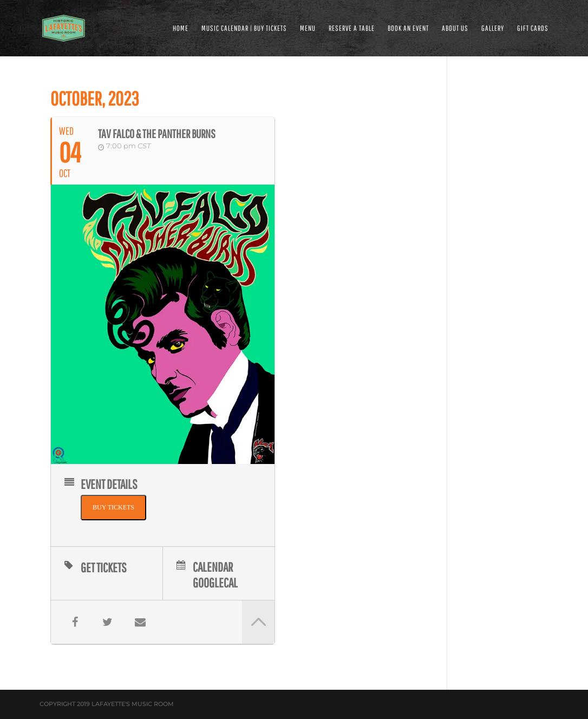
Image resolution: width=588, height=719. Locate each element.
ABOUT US (455, 28)
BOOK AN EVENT (408, 28)
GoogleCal (215, 582)
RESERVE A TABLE (352, 28)
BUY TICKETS (113, 507)
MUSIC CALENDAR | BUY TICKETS (244, 28)
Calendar (213, 566)
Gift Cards (532, 28)
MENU (308, 28)
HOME (180, 28)
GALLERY (492, 28)
